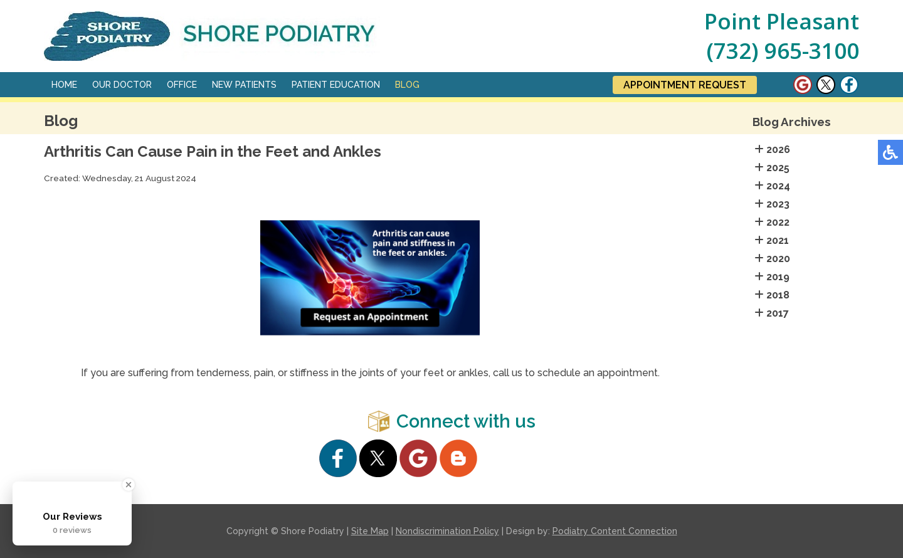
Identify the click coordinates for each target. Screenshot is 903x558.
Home (64, 85)
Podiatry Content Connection (614, 531)
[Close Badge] (128, 484)
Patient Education (336, 85)
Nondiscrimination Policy (447, 531)
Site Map (370, 531)
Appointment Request (684, 85)
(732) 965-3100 (783, 50)
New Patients (244, 85)
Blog (407, 85)
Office (182, 85)
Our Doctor (122, 85)
